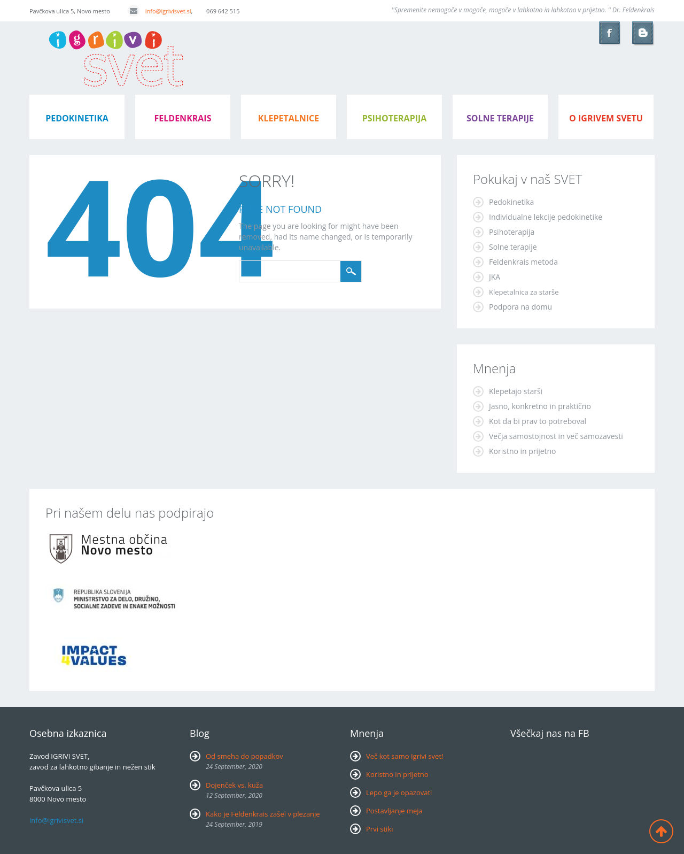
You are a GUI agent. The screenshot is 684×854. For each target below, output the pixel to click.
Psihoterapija (511, 232)
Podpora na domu (520, 307)
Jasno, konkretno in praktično (540, 406)
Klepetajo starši (515, 391)
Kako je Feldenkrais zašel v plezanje (263, 814)
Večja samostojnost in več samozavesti (556, 436)
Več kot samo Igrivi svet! (404, 756)
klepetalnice (288, 118)
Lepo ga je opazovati (399, 792)
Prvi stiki (379, 829)
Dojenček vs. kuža (234, 785)
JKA (494, 277)
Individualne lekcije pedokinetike (545, 217)
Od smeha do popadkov (244, 756)
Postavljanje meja (394, 810)
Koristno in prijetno (522, 451)
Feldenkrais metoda (523, 262)
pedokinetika (76, 118)
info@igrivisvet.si (159, 11)
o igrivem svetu (606, 118)
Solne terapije (500, 118)
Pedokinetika (511, 202)
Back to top (661, 831)
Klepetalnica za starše (524, 292)
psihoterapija (394, 118)
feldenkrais (183, 118)
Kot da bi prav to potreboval (537, 421)
